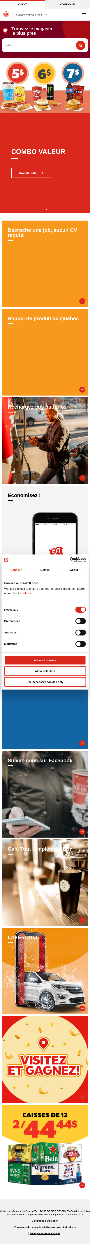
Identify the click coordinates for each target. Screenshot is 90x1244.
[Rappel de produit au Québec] (45, 352)
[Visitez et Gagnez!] (45, 1059)
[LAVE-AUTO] (45, 971)
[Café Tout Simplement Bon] (45, 882)
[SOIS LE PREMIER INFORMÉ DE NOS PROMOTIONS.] (45, 706)
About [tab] (74, 569)
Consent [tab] (16, 569)
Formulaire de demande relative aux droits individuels (45, 1227)
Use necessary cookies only (45, 681)
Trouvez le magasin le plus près (31, 31)
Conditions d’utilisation (45, 1220)
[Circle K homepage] (6, 14)
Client (22, 4)
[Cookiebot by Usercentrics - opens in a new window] (70, 559)
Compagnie (67, 4)
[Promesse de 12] (45, 1148)
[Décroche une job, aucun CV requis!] (45, 264)
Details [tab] (45, 569)
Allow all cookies (45, 660)
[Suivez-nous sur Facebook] (45, 794)
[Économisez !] (45, 529)
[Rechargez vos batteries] (45, 440)
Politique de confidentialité (45, 1233)
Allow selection (45, 671)
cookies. (26, 593)
